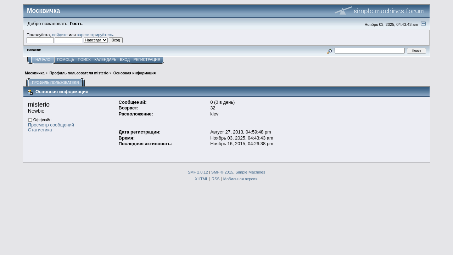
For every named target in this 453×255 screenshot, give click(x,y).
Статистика (40, 129)
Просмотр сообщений (51, 125)
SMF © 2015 (222, 172)
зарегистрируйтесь (95, 34)
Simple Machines (250, 172)
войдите (60, 34)
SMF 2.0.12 (198, 172)
